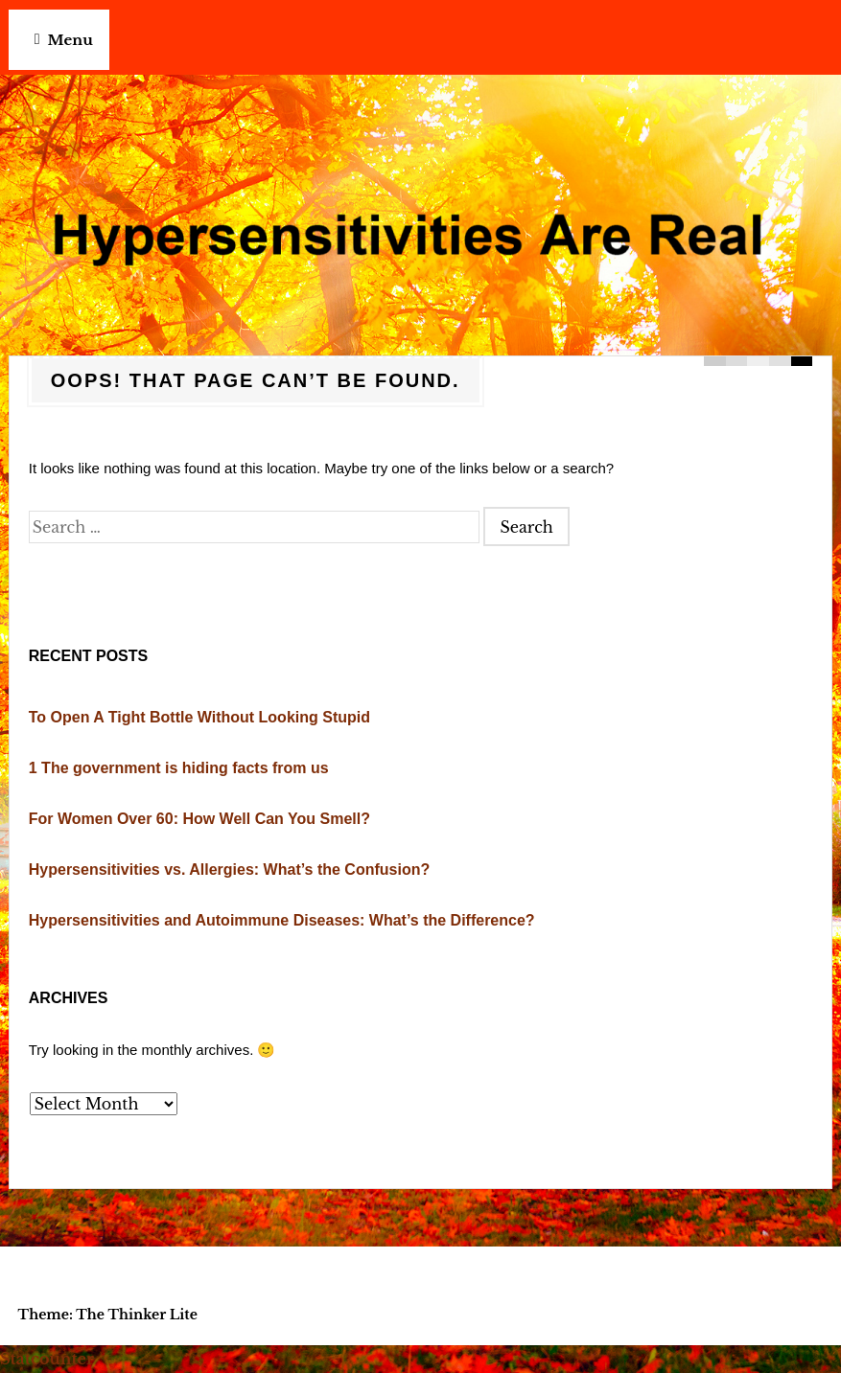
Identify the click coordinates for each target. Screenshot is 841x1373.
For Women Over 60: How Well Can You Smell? (199, 819)
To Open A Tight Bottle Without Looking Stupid (199, 717)
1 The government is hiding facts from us (179, 768)
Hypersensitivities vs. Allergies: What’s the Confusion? (229, 869)
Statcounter (47, 1358)
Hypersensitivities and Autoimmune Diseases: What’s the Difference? (282, 920)
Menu (70, 40)
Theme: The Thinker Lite (108, 1314)
